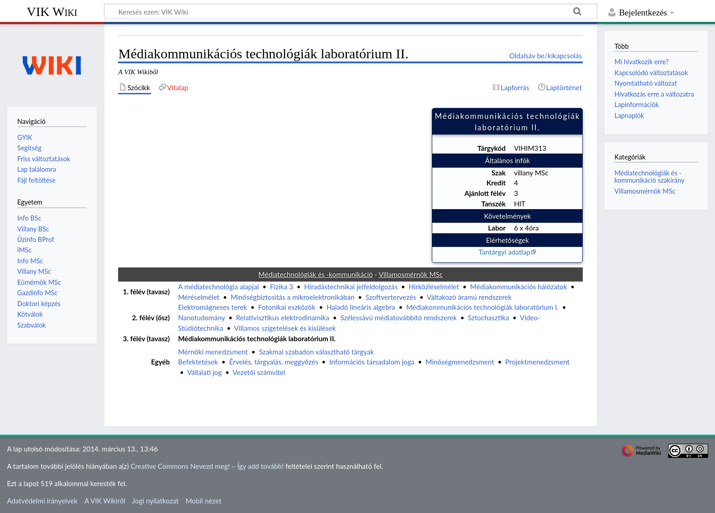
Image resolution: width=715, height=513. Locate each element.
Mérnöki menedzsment (213, 352)
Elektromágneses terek (212, 307)
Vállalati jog (204, 372)
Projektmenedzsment (537, 362)
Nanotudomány (201, 317)
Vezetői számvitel (259, 372)
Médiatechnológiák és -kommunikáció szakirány (649, 176)
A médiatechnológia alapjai (218, 286)
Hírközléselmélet (434, 286)
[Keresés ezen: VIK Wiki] (350, 11)
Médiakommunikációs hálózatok (518, 286)
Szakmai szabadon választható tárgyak (316, 352)
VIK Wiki (52, 12)
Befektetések (198, 362)
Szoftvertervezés (391, 297)
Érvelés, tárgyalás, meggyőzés (273, 362)
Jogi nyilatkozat (155, 501)
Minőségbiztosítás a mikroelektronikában (293, 297)
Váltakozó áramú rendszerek (469, 297)
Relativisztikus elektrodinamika (283, 317)
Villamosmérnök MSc (644, 191)
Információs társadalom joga (371, 362)
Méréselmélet (198, 297)
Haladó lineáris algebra (360, 307)
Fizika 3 (281, 286)
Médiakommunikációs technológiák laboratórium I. (482, 307)
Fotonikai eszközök (287, 307)
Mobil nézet (204, 501)
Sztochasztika (488, 317)
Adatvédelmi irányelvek (42, 501)
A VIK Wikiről (104, 501)
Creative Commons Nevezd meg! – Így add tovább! (207, 466)
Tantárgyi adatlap (504, 252)
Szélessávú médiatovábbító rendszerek (398, 317)
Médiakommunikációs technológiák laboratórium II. (257, 338)
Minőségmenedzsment (459, 362)
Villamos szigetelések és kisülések (285, 328)
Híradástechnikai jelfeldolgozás (351, 286)
